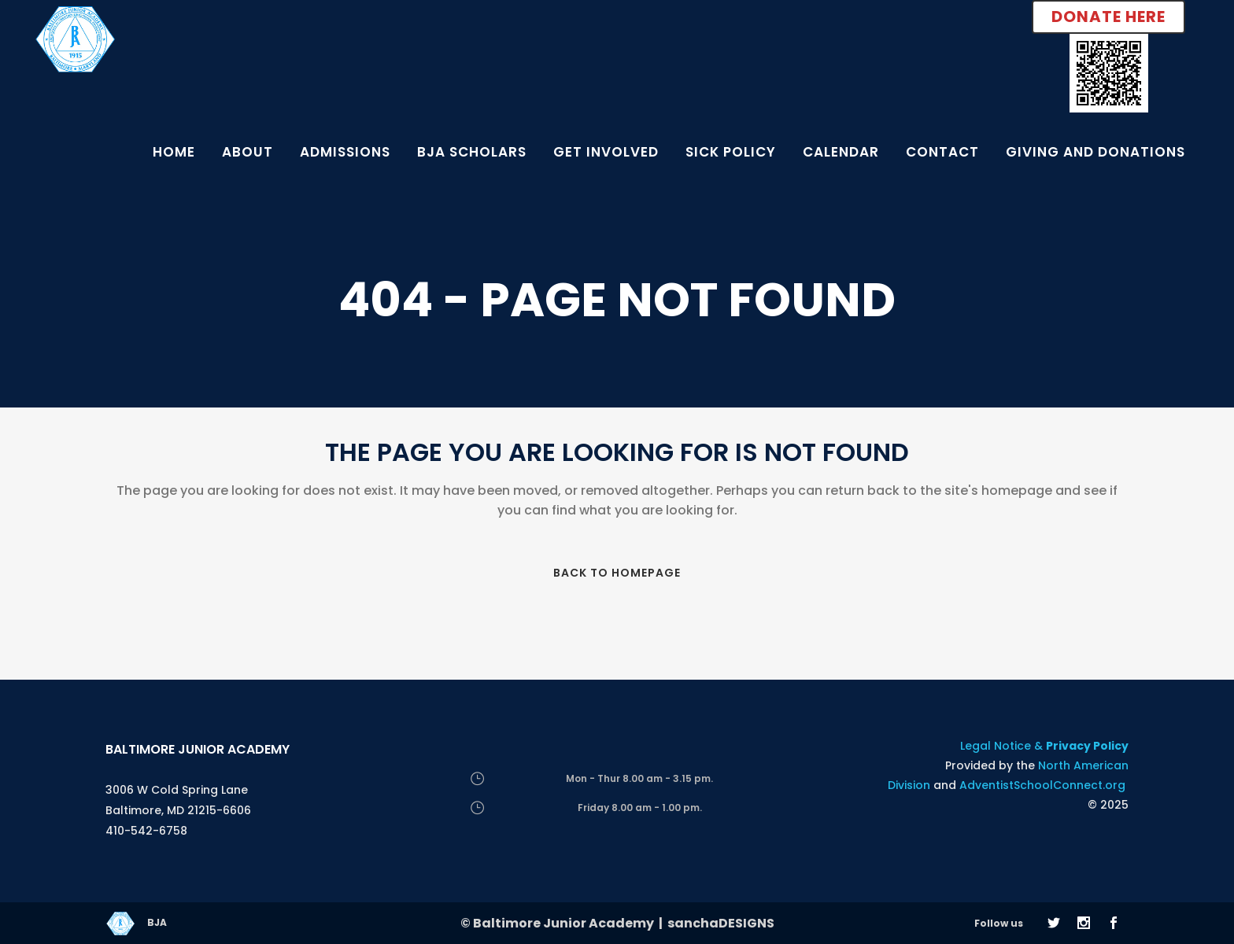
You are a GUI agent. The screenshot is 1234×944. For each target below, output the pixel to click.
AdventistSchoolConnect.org (1042, 785)
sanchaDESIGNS (720, 923)
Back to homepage (617, 573)
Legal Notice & (1044, 746)
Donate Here (1108, 17)
